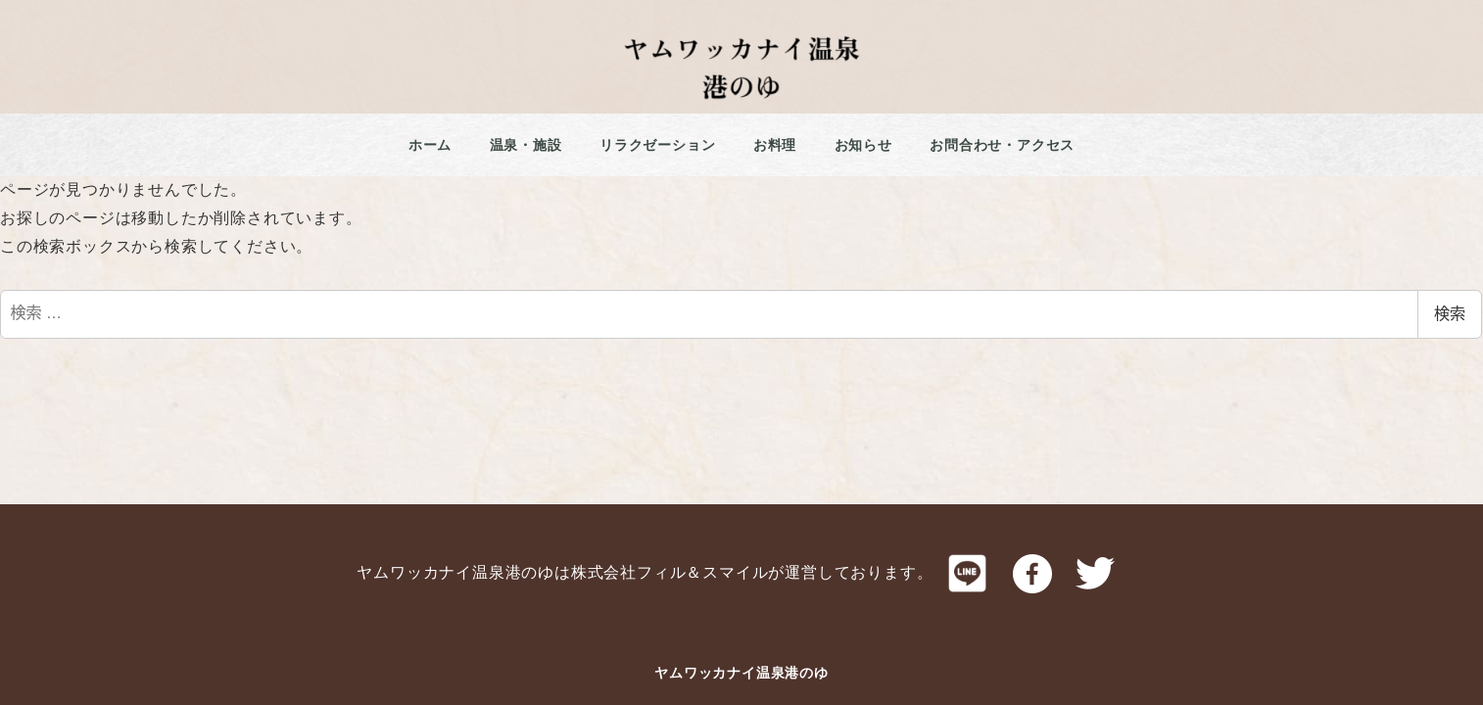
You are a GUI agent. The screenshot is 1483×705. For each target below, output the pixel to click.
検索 (1449, 314)
